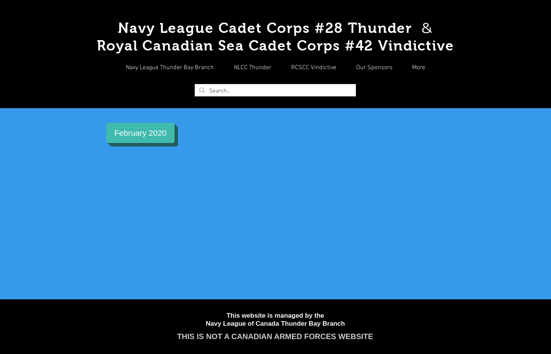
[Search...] (274, 91)
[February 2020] (140, 133)
